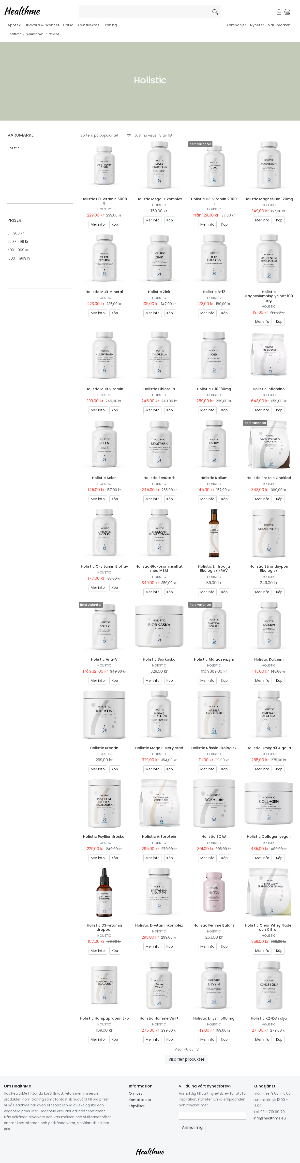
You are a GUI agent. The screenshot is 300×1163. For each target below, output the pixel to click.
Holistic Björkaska (159, 659)
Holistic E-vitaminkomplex (159, 925)
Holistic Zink (159, 291)
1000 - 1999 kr (18, 258)
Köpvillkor (137, 1105)
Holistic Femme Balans (214, 925)
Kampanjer (236, 25)
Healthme (14, 34)
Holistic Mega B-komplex (159, 199)
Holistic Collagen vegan (269, 836)
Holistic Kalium (213, 477)
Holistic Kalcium (269, 659)
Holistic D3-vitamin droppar (104, 927)
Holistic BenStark (159, 477)
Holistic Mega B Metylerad (159, 747)
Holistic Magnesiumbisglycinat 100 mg (268, 296)
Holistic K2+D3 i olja (269, 1018)
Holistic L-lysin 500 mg (214, 1018)
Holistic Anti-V (104, 659)
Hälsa (68, 25)
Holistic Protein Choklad (269, 477)
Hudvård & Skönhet (42, 25)
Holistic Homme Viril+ (159, 1018)
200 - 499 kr (17, 241)
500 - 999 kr (18, 250)
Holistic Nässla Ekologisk (214, 747)
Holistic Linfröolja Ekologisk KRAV (214, 568)
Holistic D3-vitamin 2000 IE (214, 201)
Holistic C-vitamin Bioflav (104, 566)
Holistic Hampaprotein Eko (104, 1018)
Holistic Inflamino (269, 389)
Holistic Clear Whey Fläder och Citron (269, 927)
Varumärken (279, 25)
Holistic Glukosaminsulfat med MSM (159, 568)
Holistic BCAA (214, 836)
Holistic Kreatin (104, 747)
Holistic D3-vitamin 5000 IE (104, 201)
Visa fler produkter (186, 1059)
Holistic (54, 34)
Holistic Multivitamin (104, 389)
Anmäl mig (192, 1127)
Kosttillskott (88, 25)
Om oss (135, 1093)
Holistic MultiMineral (104, 291)
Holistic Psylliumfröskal (104, 836)
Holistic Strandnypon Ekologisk (269, 568)
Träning (110, 25)
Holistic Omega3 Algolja (269, 747)
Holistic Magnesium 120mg (268, 199)
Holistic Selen (104, 477)
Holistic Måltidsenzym (214, 659)
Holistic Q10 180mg (214, 389)
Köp (115, 224)
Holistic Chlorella (159, 389)
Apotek (14, 25)
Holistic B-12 (214, 291)
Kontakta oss (140, 1099)
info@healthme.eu (270, 1118)
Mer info (98, 224)
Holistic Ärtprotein (159, 836)
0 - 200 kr (15, 233)
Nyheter (257, 25)
